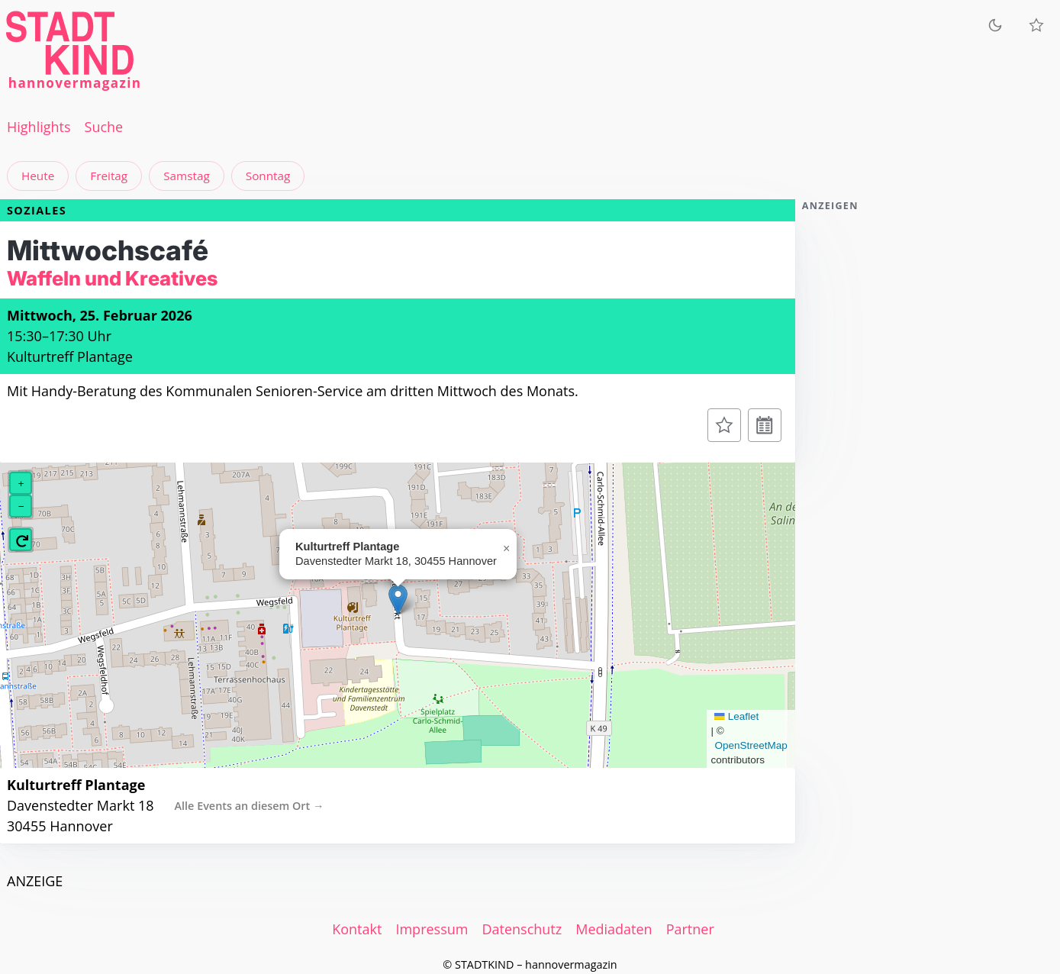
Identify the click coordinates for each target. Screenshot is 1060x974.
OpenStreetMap (750, 745)
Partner (690, 929)
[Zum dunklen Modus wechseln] (995, 25)
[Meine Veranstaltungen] (1036, 25)
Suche (104, 127)
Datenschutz (522, 929)
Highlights (39, 127)
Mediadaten (613, 929)
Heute (37, 175)
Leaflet (736, 716)
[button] (398, 599)
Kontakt (357, 929)
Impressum (431, 929)
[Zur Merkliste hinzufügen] (724, 425)
